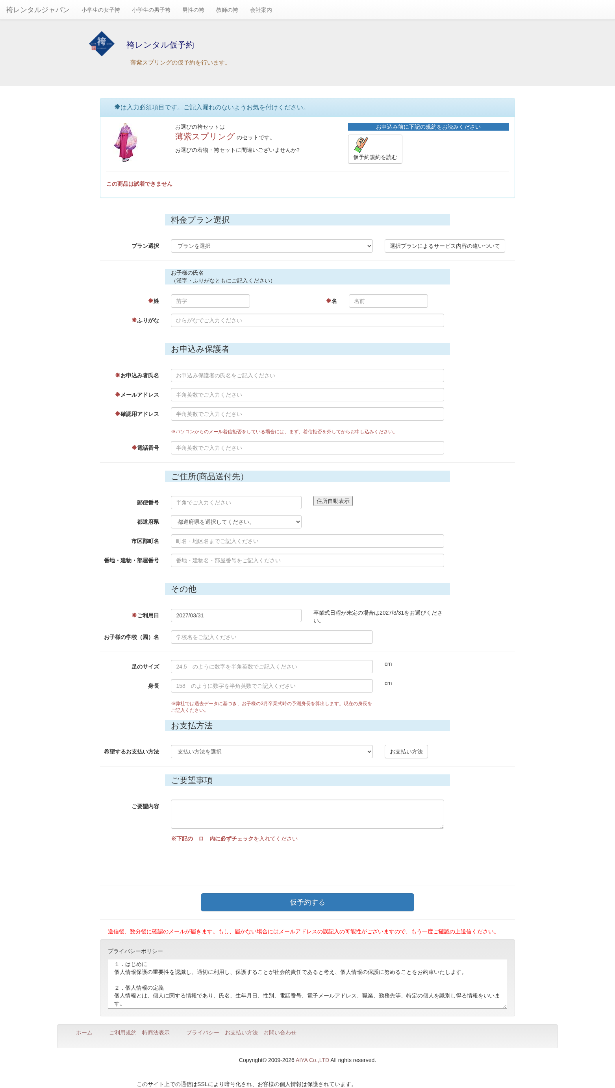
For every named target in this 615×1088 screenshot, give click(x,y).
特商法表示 (156, 1032)
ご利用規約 (123, 1032)
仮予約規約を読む (375, 148)
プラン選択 (145, 246)
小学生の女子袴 (101, 10)
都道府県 (148, 522)
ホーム (84, 1032)
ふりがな (145, 320)
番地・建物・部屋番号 (131, 560)
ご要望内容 (145, 806)
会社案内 (261, 10)
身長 (153, 686)
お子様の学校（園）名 (131, 637)
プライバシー (202, 1032)
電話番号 (145, 448)
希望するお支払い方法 (131, 751)
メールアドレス (137, 395)
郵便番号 (148, 502)
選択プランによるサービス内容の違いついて (445, 246)
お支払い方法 (406, 751)
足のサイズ (145, 666)
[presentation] (231, 861)
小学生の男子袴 (151, 10)
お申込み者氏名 (137, 375)
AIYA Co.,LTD (312, 1060)
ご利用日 (145, 615)
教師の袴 (227, 10)
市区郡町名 (145, 541)
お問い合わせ (279, 1032)
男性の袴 (193, 10)
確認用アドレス (137, 414)
